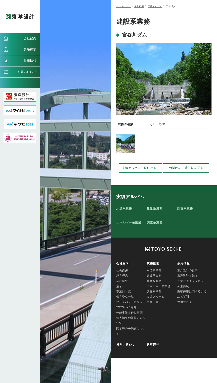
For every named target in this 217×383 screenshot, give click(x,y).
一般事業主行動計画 (129, 312)
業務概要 (30, 49)
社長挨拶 (122, 270)
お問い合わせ (26, 72)
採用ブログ (184, 302)
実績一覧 (152, 302)
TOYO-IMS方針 (126, 307)
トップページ (123, 6)
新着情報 (153, 344)
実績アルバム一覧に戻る (139, 168)
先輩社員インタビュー (192, 281)
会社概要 (122, 281)
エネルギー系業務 (128, 222)
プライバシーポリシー (131, 302)
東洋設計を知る (187, 275)
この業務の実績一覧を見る (184, 168)
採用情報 (30, 60)
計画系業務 (185, 208)
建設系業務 (154, 208)
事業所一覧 (123, 291)
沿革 (119, 286)
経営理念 (122, 275)
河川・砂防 (157, 124)
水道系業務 (124, 208)
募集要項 (183, 286)
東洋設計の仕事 (187, 270)
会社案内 (30, 38)
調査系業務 (154, 222)
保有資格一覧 (125, 296)
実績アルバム (155, 6)
